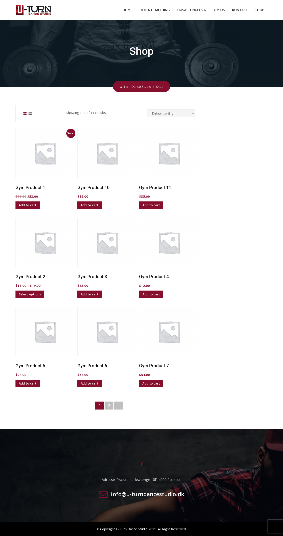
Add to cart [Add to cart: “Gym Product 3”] (89, 294)
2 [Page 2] (109, 405)
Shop (259, 10)
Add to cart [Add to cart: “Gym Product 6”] (89, 383)
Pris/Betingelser (191, 10)
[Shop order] (171, 113)
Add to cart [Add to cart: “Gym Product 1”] (27, 205)
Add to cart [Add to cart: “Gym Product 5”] (27, 383)
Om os (219, 10)
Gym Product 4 (154, 276)
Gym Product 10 (93, 187)
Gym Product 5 (30, 365)
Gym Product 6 (92, 365)
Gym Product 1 (30, 187)
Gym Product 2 (30, 276)
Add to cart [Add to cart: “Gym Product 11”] (151, 205)
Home (127, 10)
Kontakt (240, 10)
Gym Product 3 (92, 276)
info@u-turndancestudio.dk (147, 494)
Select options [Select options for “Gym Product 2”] (30, 294)
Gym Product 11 (155, 187)
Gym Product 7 (154, 365)
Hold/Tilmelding (155, 10)
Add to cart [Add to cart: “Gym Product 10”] (89, 205)
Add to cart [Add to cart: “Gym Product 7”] (151, 383)
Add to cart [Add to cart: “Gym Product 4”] (151, 294)
